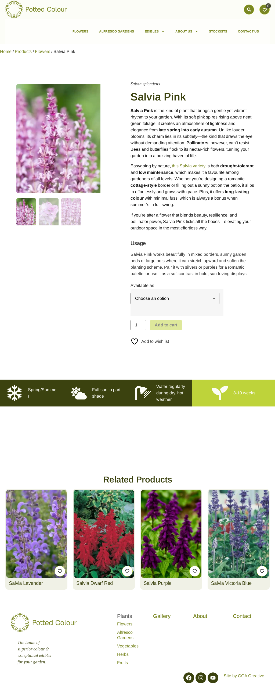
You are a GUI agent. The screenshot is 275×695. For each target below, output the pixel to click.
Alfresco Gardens (125, 635)
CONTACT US (248, 31)
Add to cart (166, 325)
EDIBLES (155, 31)
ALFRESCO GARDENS (116, 31)
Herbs (123, 654)
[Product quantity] (138, 325)
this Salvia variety (188, 166)
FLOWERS (80, 31)
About (200, 616)
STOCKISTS (218, 31)
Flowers (42, 51)
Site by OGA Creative (244, 676)
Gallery (162, 616)
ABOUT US (186, 31)
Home (6, 51)
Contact (242, 616)
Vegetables (128, 646)
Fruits (122, 662)
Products (23, 51)
